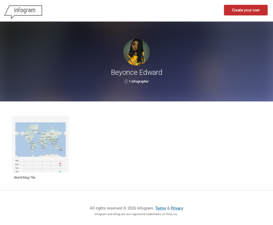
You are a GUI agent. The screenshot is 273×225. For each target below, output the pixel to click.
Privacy (177, 208)
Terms (160, 208)
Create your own (246, 10)
